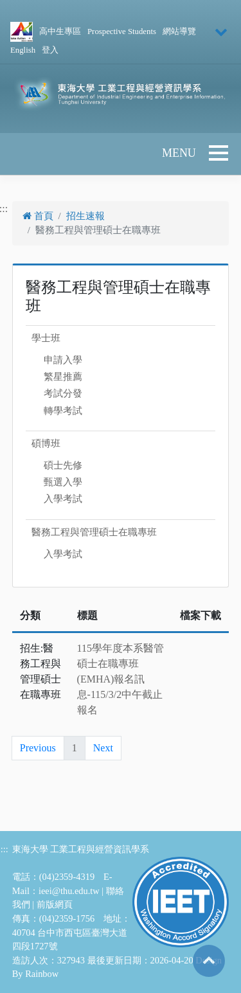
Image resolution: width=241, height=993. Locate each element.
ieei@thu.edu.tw (69, 891)
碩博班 (45, 443)
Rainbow (41, 974)
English (22, 50)
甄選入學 (63, 482)
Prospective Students (121, 31)
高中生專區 (60, 31)
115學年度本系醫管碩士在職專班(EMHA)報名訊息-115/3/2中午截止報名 (120, 679)
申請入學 (63, 360)
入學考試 (63, 499)
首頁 (37, 216)
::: (4, 849)
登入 (50, 50)
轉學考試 (63, 411)
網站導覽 (179, 31)
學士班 (45, 338)
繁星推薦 (63, 376)
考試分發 (63, 393)
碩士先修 (63, 465)
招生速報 (85, 216)
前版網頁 (55, 904)
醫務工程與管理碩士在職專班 (94, 532)
